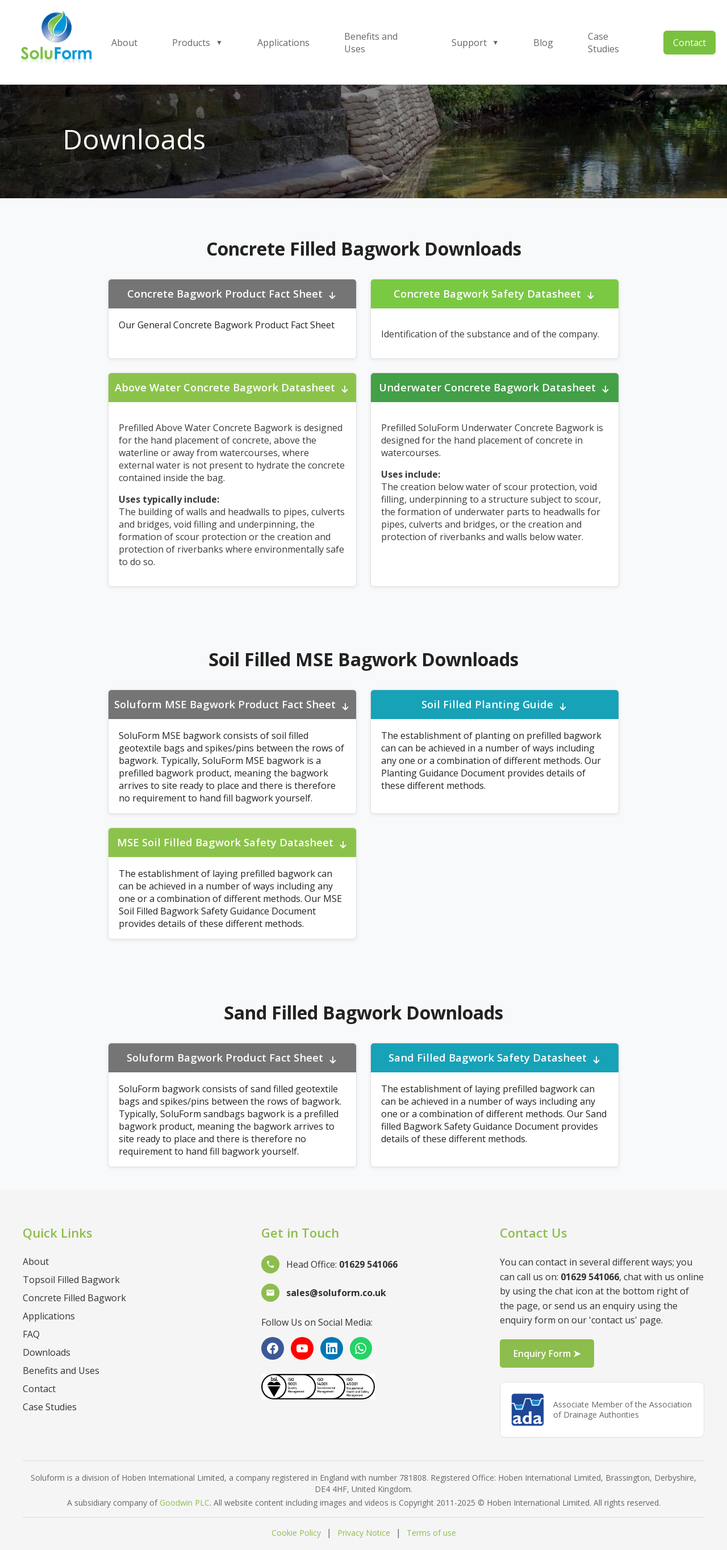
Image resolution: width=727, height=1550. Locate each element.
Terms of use (431, 1532)
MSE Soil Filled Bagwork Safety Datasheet (232, 843)
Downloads (46, 1352)
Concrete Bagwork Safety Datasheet (495, 294)
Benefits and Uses (371, 42)
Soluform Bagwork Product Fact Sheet (232, 1058)
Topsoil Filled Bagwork (71, 1279)
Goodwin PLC (185, 1502)
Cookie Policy (296, 1532)
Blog (543, 42)
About (124, 42)
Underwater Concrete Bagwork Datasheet (495, 388)
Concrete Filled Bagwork (74, 1298)
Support (475, 42)
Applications (283, 42)
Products (197, 42)
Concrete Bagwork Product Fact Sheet (232, 294)
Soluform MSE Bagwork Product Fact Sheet (232, 705)
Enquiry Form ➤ (546, 1353)
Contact (689, 42)
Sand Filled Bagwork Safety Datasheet (494, 1058)
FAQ (31, 1334)
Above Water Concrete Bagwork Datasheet (232, 388)
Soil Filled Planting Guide (494, 705)
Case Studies (603, 42)
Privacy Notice (363, 1532)
